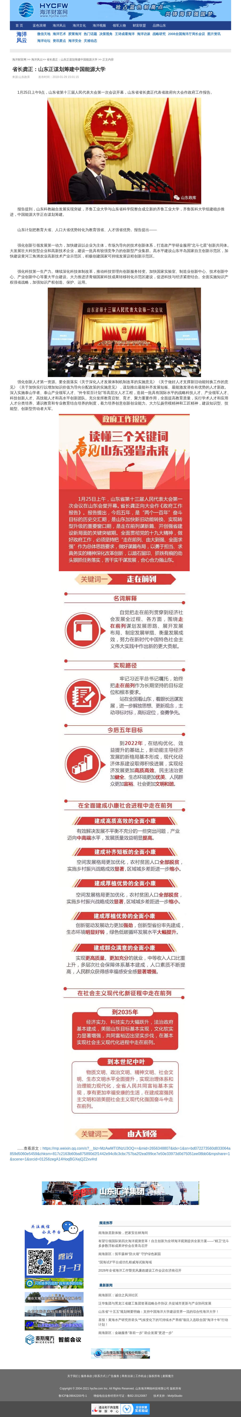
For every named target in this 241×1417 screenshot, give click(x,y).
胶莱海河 (74, 34)
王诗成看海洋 (125, 34)
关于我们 (73, 1376)
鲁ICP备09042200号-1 (73, 1395)
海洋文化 (79, 25)
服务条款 (86, 1376)
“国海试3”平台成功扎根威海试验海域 (125, 1262)
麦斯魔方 (168, 1376)
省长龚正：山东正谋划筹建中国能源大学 (72, 59)
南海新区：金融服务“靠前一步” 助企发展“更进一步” (135, 1333)
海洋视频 (99, 25)
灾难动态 (90, 41)
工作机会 (141, 1376)
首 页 (19, 25)
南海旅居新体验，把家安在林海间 (123, 1233)
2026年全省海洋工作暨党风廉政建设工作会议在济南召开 (139, 1270)
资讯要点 (59, 41)
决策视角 (105, 34)
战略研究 (159, 34)
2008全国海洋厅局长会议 (186, 34)
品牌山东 (159, 25)
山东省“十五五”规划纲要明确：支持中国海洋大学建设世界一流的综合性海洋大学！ (158, 1311)
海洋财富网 (19, 59)
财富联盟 (139, 25)
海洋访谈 (143, 34)
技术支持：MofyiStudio (167, 1395)
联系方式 (100, 1376)
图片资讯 (214, 34)
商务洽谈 (127, 1376)
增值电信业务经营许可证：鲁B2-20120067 (120, 1395)
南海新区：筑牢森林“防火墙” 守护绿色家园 (129, 1254)
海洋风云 (59, 25)
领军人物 (119, 25)
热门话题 (90, 34)
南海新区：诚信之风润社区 (118, 1295)
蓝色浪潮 (39, 25)
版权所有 (154, 1376)
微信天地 (43, 34)
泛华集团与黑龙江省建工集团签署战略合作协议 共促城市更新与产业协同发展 (154, 1303)
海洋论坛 (43, 41)
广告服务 (113, 1376)
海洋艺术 (59, 34)
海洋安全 (74, 41)
